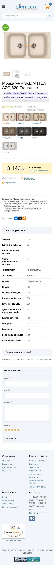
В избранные (29, 178)
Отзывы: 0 (18, 107)
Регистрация (8, 500)
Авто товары (35, 474)
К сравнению (10, 183)
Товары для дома (37, 487)
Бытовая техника (37, 460)
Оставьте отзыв (13, 540)
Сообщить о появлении (38, 171)
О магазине (7, 464)
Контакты (6, 471)
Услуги (32, 483)
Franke (35, 107)
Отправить (11, 438)
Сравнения (7, 503)
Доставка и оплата (11, 467)
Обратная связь (36, 513)
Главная (6, 460)
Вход (4, 497)
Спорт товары (35, 471)
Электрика (34, 467)
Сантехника (34, 464)
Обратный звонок (10, 507)
